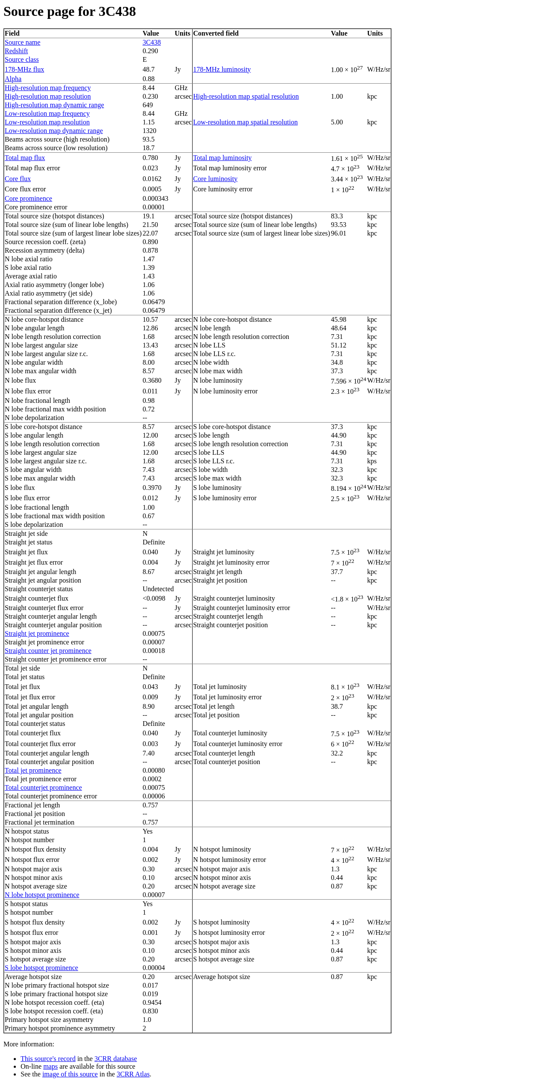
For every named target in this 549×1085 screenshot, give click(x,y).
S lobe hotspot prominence (41, 967)
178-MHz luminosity (222, 69)
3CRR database (115, 1058)
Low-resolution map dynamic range (54, 130)
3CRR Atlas (133, 1074)
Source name (22, 42)
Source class (22, 59)
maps (50, 1066)
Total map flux (25, 157)
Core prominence (28, 198)
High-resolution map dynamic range (54, 105)
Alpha (13, 78)
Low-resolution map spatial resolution (245, 122)
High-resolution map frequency (48, 87)
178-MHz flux (24, 69)
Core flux (18, 178)
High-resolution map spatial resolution (246, 96)
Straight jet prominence (37, 633)
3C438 (151, 42)
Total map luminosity (222, 157)
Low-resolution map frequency (47, 113)
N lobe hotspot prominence (42, 894)
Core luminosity (215, 178)
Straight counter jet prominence (48, 650)
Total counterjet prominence (43, 787)
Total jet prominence (33, 770)
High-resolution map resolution (48, 96)
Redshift (16, 50)
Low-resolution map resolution (47, 122)
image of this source (70, 1074)
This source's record (48, 1058)
